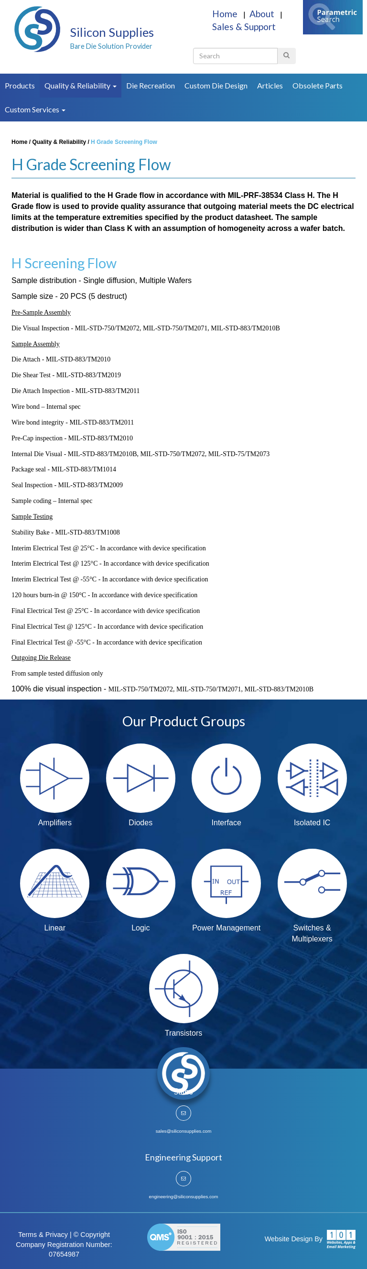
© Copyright (92, 1234)
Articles (270, 85)
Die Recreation (150, 85)
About (262, 13)
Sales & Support (244, 26)
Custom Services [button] (35, 109)
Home (225, 13)
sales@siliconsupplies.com (184, 1131)
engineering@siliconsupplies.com (183, 1196)
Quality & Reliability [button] (80, 85)
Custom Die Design (216, 85)
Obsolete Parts (317, 85)
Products (20, 85)
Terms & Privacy (43, 1234)
